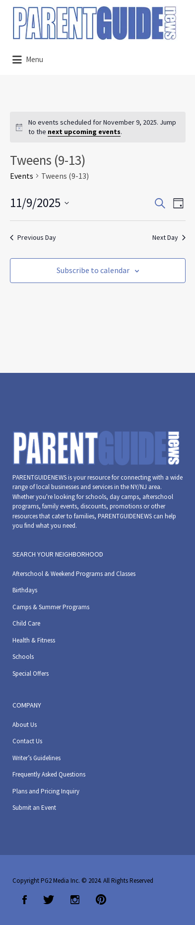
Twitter (48, 900)
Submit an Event (34, 807)
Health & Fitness (33, 640)
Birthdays (24, 590)
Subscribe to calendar (93, 270)
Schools (23, 656)
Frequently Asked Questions (48, 774)
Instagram (74, 900)
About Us (24, 724)
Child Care (26, 623)
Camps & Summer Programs (50, 607)
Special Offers (30, 673)
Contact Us (27, 741)
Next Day (169, 237)
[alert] (98, 127)
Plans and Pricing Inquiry (45, 791)
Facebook (24, 900)
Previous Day (33, 237)
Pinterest (101, 900)
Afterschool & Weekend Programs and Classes (73, 573)
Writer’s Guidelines (36, 758)
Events (21, 176)
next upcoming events (84, 131)
